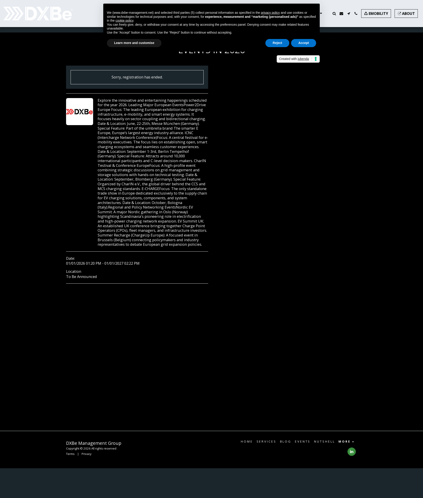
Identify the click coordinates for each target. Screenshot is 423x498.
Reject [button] (277, 43)
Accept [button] (303, 43)
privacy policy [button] (270, 12)
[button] (334, 13)
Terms (70, 454)
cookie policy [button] (124, 20)
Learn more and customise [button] (134, 43)
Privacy (87, 454)
